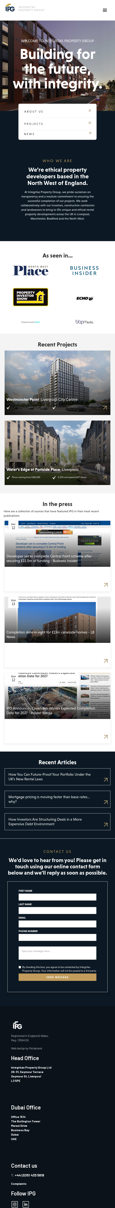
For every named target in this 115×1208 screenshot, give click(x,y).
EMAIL (22, 917)
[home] (24, 8)
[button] (104, 10)
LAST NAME (25, 904)
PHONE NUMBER (28, 931)
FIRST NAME (25, 890)
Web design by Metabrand (26, 1048)
